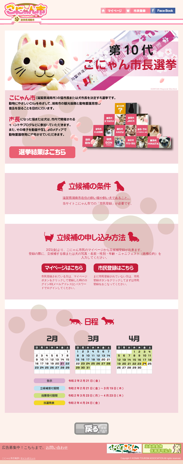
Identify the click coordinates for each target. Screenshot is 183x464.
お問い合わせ (57, 447)
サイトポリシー (28, 458)
